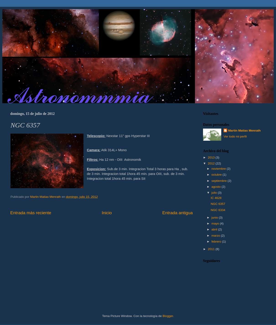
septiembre (219, 180)
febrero (216, 241)
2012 (212, 163)
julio (214, 192)
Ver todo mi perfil (235, 136)
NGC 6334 (218, 210)
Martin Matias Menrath (244, 130)
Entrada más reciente (30, 212)
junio (215, 217)
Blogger (168, 316)
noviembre (219, 168)
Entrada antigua (177, 212)
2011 (212, 249)
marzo (216, 235)
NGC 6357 (218, 204)
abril (214, 229)
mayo (215, 223)
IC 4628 (216, 198)
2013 (212, 157)
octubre (217, 174)
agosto (216, 186)
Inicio (107, 212)
